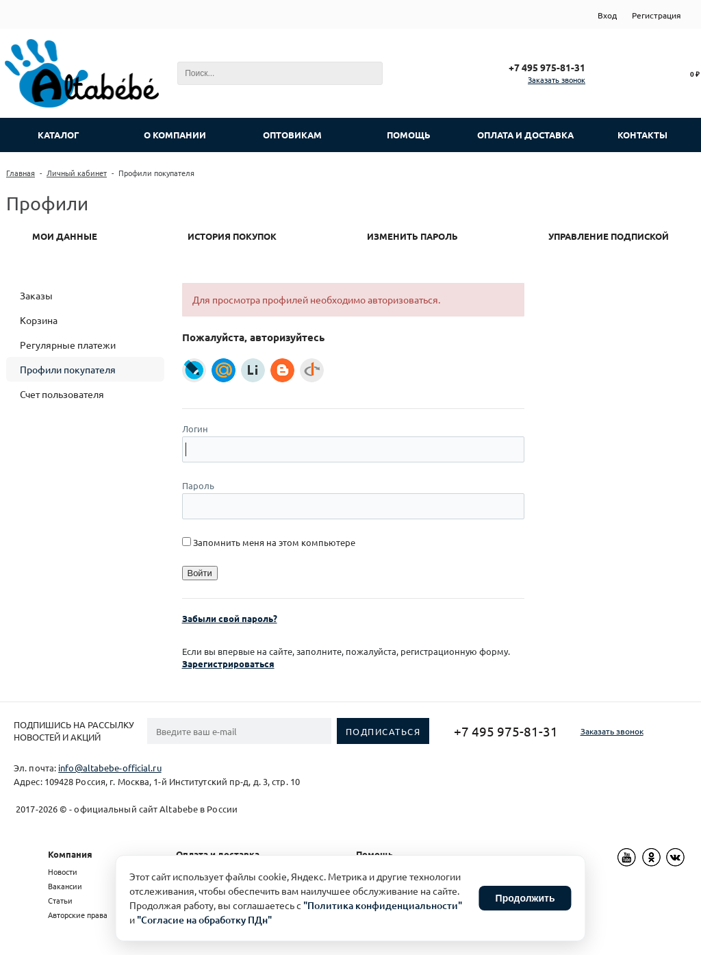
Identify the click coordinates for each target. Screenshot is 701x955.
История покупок (232, 236)
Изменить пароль (412, 236)
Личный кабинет (77, 172)
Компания (70, 854)
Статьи (60, 900)
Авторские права (77, 914)
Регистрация (656, 15)
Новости (62, 871)
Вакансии (65, 885)
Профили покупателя (68, 369)
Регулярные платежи (68, 344)
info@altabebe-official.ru (110, 767)
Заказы (36, 295)
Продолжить (525, 898)
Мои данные (64, 236)
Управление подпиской (608, 236)
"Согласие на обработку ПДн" (204, 919)
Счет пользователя (62, 394)
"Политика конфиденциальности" (382, 905)
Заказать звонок (556, 79)
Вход (607, 15)
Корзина (39, 320)
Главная (20, 172)
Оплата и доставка (217, 854)
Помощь (374, 854)
